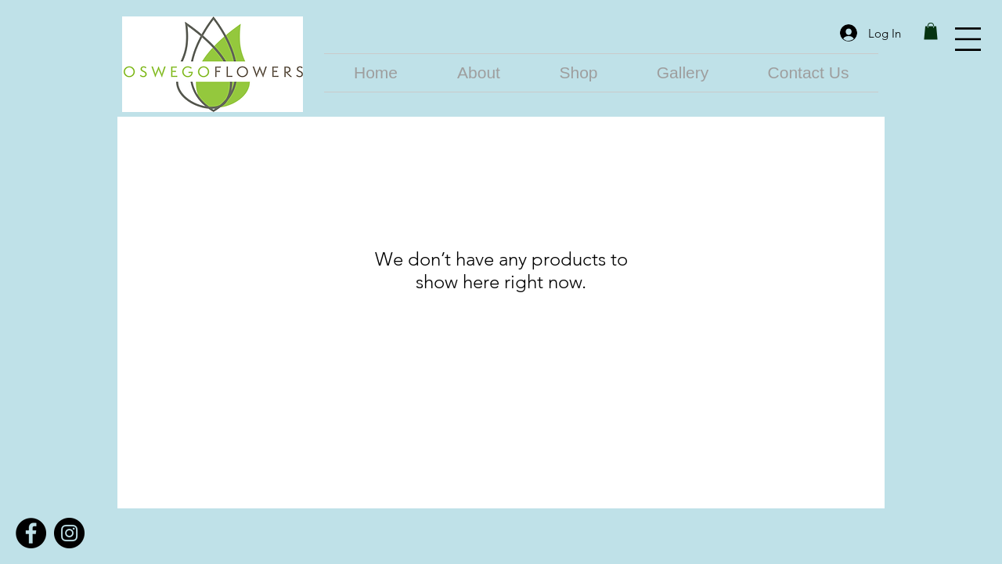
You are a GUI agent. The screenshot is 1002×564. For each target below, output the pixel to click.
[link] (931, 31)
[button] (968, 39)
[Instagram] (69, 533)
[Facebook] (31, 533)
